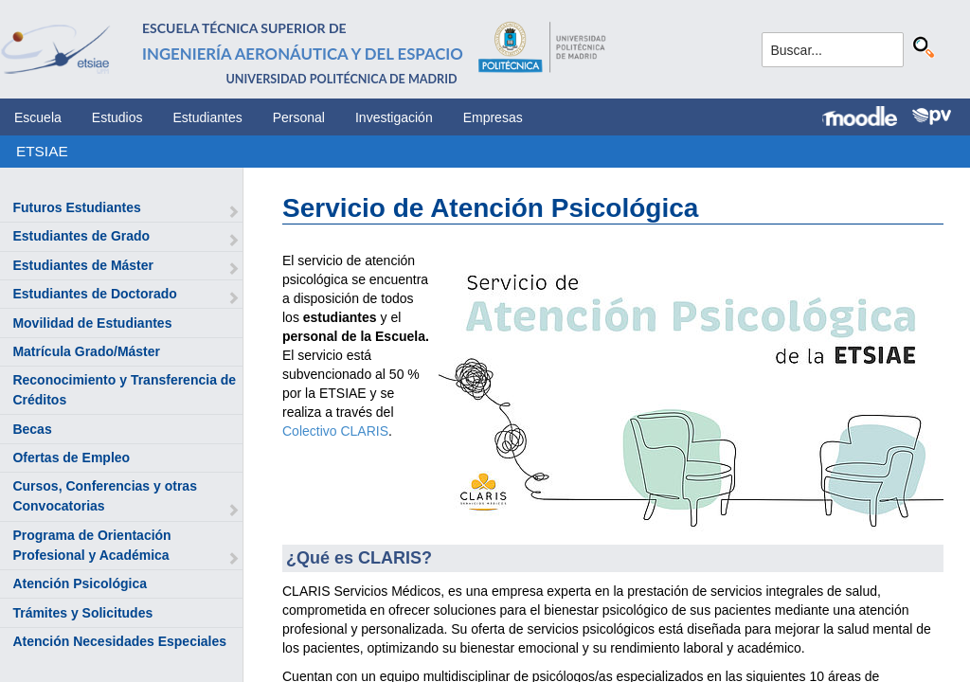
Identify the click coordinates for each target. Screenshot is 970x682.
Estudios (117, 117)
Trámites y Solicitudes (82, 612)
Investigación (394, 117)
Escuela (38, 117)
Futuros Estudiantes (76, 207)
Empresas (493, 117)
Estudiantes (207, 117)
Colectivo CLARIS (335, 431)
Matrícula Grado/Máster (86, 351)
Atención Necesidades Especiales (119, 641)
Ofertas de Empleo (71, 457)
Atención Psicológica (79, 583)
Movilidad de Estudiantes (91, 323)
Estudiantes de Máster (82, 265)
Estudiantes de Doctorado (94, 293)
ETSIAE (42, 151)
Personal (299, 117)
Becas (31, 429)
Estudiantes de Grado (81, 235)
